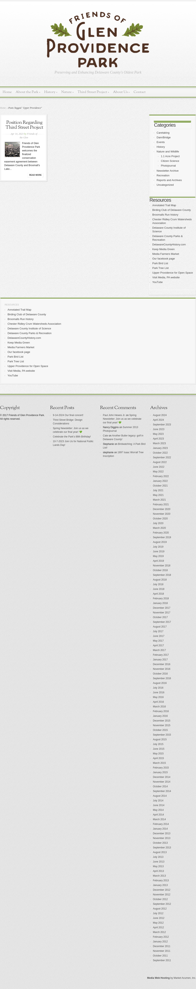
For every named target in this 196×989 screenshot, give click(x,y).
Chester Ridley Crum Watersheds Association (34, 323)
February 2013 (161, 880)
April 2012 (158, 927)
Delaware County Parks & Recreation (29, 333)
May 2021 (158, 495)
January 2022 (160, 481)
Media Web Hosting (158, 978)
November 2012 (161, 894)
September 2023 (162, 424)
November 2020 (161, 513)
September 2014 (162, 791)
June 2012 (158, 918)
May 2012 (158, 922)
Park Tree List (160, 268)
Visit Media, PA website (166, 277)
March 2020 (159, 528)
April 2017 (158, 645)
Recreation (163, 175)
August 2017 (160, 626)
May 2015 (158, 753)
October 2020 (160, 518)
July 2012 (158, 913)
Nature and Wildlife (168, 151)
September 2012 (162, 904)
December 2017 (161, 607)
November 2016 (161, 669)
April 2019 (158, 560)
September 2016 (162, 678)
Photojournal (168, 165)
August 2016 (160, 683)
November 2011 (161, 951)
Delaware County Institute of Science (29, 328)
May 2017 (158, 640)
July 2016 (158, 687)
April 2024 (158, 419)
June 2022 (158, 466)
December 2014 (161, 777)
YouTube (157, 282)
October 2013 (160, 842)
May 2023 (158, 434)
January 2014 (160, 828)
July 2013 (158, 857)
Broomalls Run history (165, 214)
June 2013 (158, 861)
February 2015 (161, 767)
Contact (140, 92)
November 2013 (161, 838)
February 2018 (161, 598)
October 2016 (160, 673)
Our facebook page (163, 258)
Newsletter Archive (168, 170)
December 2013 (161, 833)
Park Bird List (160, 263)
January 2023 (160, 448)
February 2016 (161, 711)
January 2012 (160, 941)
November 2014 (161, 781)
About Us (121, 92)
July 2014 (158, 800)
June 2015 (158, 748)
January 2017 (160, 659)
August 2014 (160, 795)
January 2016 (160, 716)
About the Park (28, 92)
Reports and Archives (169, 180)
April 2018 (158, 593)
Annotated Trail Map (164, 205)
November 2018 (161, 565)
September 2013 (162, 847)
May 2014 (158, 810)
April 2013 (158, 871)
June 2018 (158, 589)
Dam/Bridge (164, 137)
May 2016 (158, 697)
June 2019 (158, 551)
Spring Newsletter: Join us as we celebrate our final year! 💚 (122, 419)
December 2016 (161, 664)
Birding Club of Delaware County (171, 209)
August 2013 (160, 852)
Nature (67, 92)
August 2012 (160, 908)
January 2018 (160, 603)
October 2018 (160, 570)
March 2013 (159, 875)
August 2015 (160, 739)
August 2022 (160, 462)
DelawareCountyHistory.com (169, 244)
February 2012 (161, 936)
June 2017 (158, 636)
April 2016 (158, 701)
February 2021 (161, 504)
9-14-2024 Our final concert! (68, 415)
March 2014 (159, 819)
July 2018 (158, 584)
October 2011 (160, 955)
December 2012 (161, 889)
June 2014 (158, 805)
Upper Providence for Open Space (172, 272)
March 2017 (159, 650)
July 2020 (158, 523)
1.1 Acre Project (170, 156)
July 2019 (158, 546)
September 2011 (162, 960)
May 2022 (158, 471)
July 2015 (158, 744)
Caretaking (163, 132)
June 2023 (158, 429)
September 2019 (162, 537)
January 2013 (160, 885)
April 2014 (158, 814)
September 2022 (162, 457)
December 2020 (161, 509)
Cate (105, 435)
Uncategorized (165, 184)
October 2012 (160, 899)
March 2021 (159, 499)
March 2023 (159, 443)
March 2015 (159, 763)
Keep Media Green (163, 249)
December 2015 (161, 720)
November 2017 (161, 612)
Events (161, 142)
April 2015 (158, 758)
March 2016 (159, 706)
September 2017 (162, 622)
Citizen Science (170, 160)
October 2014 (160, 786)
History (50, 92)
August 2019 (160, 542)
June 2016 (158, 692)
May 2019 (158, 556)
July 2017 (158, 631)
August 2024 (160, 415)
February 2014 (161, 824)
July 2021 (158, 490)
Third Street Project (93, 92)
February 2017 (161, 654)
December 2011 (161, 946)
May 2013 (158, 866)
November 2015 (161, 725)
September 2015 (162, 734)
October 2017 (160, 617)
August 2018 (160, 579)
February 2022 (161, 476)
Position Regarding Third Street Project (24, 125)
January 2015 (160, 772)
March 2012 (159, 932)
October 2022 (160, 452)
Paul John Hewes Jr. (114, 415)
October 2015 (160, 730)
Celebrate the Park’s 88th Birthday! (72, 436)
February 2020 (161, 532)
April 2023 (158, 438)
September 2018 (162, 575)
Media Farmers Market (165, 253)
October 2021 (160, 485)
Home (7, 92)
